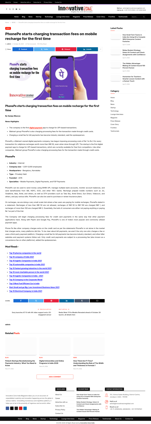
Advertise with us (25, 2)
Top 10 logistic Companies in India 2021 (25, 260)
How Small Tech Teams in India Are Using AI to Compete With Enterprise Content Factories (134, 38)
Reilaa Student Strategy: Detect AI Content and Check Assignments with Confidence (134, 52)
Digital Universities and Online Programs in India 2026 (51, 361)
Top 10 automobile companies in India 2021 (27, 264)
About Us (8, 2)
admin (9, 44)
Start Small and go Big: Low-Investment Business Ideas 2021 (34, 286)
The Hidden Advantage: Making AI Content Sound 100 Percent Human (134, 65)
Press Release (88, 17)
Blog (23, 17)
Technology (49, 17)
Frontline (112, 17)
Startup (38, 17)
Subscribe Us (37, 2)
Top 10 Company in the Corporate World (26, 279)
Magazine (76, 17)
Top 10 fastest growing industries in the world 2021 (30, 268)
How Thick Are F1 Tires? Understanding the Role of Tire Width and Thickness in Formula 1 (88, 362)
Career (16, 2)
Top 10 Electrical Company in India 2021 (25, 290)
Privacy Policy (48, 2)
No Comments (31, 44)
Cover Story (101, 17)
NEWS (8, 28)
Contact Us (58, 2)
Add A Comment (55, 376)
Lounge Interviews (62, 17)
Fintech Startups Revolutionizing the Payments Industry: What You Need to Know (20, 362)
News (31, 17)
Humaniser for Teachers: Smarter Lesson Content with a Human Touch (134, 79)
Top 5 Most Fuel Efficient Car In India (24, 283)
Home (16, 17)
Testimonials (123, 17)
